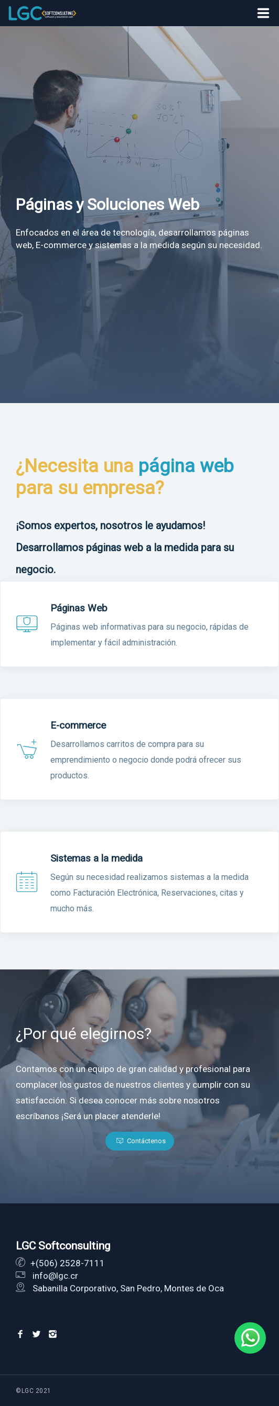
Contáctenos (141, 1141)
